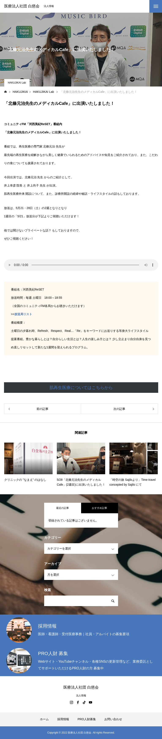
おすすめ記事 (99, 508)
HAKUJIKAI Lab (17, 82)
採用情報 (63, 719)
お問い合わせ (113, 719)
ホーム (44, 719)
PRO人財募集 (87, 719)
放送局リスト (23, 314)
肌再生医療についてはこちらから (81, 387)
